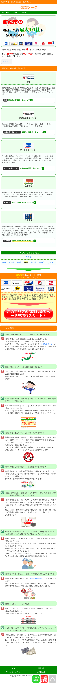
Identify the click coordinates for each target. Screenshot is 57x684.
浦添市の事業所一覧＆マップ (16, 100)
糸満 (19, 262)
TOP (13, 668)
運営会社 (41, 668)
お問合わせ (41, 672)
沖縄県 (28, 257)
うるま (50, 262)
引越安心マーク (47, 344)
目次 (4, 62)
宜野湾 (33, 262)
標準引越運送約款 (36, 578)
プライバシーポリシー (13, 672)
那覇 (4, 262)
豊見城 (11, 262)
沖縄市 (42, 262)
